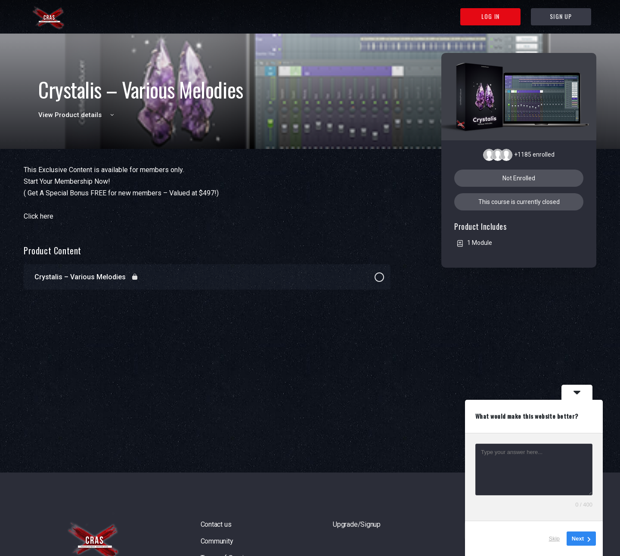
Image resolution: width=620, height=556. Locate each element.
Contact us (216, 524)
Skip (554, 538)
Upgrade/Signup (357, 524)
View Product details (77, 115)
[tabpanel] (207, 193)
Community (217, 541)
